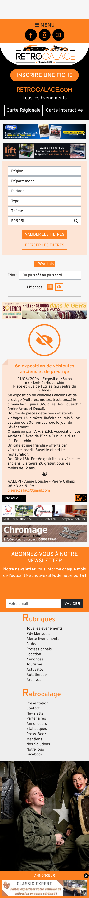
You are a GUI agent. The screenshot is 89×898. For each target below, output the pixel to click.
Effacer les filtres (44, 245)
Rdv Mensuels (38, 633)
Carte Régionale (23, 110)
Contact (33, 708)
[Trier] (50, 275)
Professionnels (39, 649)
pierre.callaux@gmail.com (29, 490)
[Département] (44, 180)
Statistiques (36, 728)
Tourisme (34, 664)
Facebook (34, 754)
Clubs (31, 643)
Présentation (37, 703)
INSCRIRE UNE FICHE (44, 75)
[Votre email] (33, 603)
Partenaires (36, 718)
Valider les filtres (44, 234)
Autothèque (36, 674)
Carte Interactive (64, 110)
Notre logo (35, 749)
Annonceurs (36, 723)
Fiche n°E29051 (14, 498)
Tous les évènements (44, 628)
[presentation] (45, 588)
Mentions (34, 739)
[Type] (44, 200)
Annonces (34, 659)
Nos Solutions (38, 744)
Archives (33, 679)
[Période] (44, 190)
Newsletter (35, 713)
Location (33, 654)
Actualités (35, 669)
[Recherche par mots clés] (39, 220)
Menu (45, 25)
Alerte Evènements (42, 638)
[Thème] (44, 210)
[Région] (44, 171)
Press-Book (36, 733)
